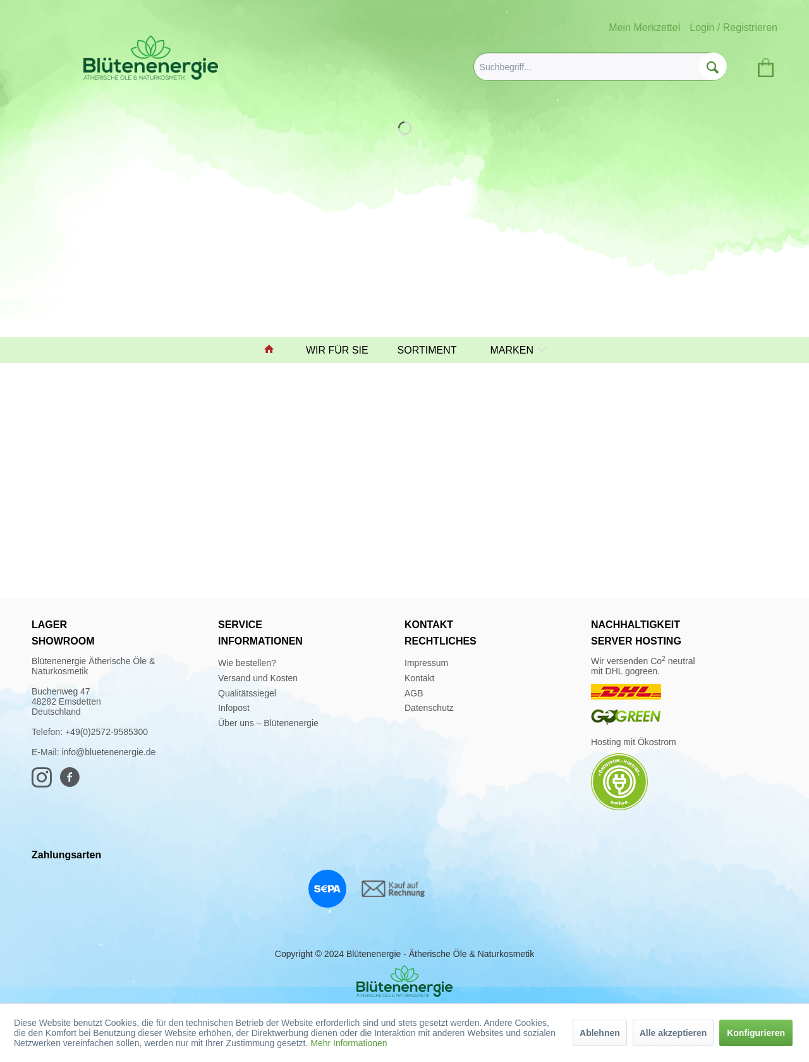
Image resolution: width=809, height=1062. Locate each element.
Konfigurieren (756, 1033)
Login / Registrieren (733, 27)
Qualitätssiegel (247, 693)
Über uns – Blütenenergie (268, 723)
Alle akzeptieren (673, 1033)
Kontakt (419, 678)
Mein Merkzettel (644, 27)
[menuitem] (600, 66)
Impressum (426, 663)
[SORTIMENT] (433, 350)
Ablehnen (600, 1033)
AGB (413, 693)
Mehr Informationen (348, 1043)
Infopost (234, 708)
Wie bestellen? (247, 663)
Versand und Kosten (258, 678)
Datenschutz (429, 708)
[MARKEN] (515, 350)
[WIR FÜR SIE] (343, 350)
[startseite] (275, 350)
